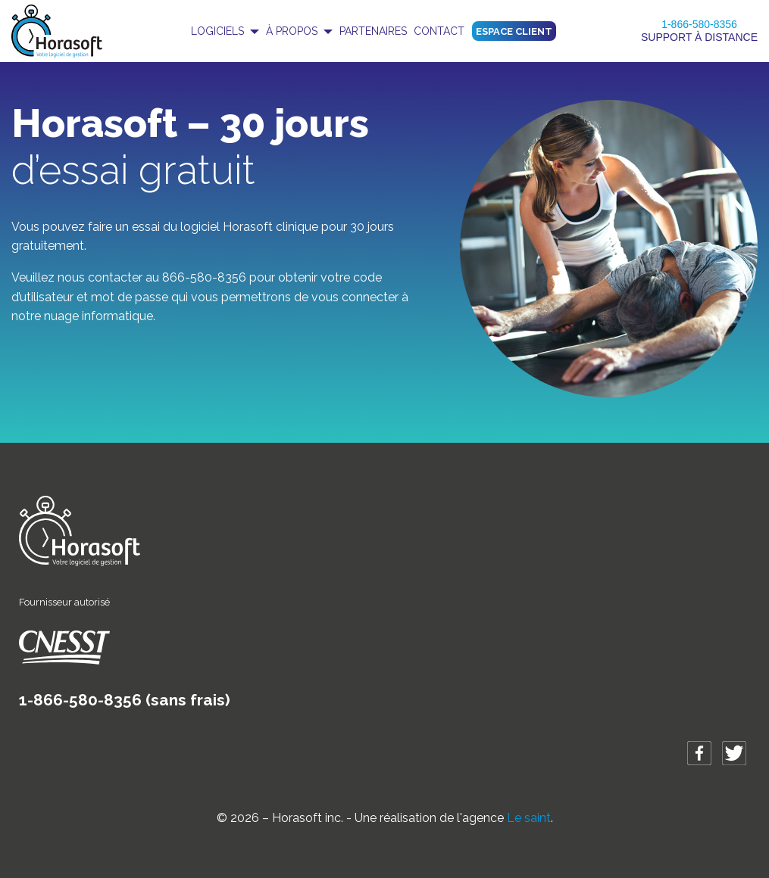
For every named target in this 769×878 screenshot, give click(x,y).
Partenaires (373, 31)
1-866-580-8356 (699, 24)
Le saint (529, 818)
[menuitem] (224, 31)
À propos (291, 31)
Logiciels (217, 31)
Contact (439, 31)
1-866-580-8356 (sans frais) (124, 699)
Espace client (514, 31)
